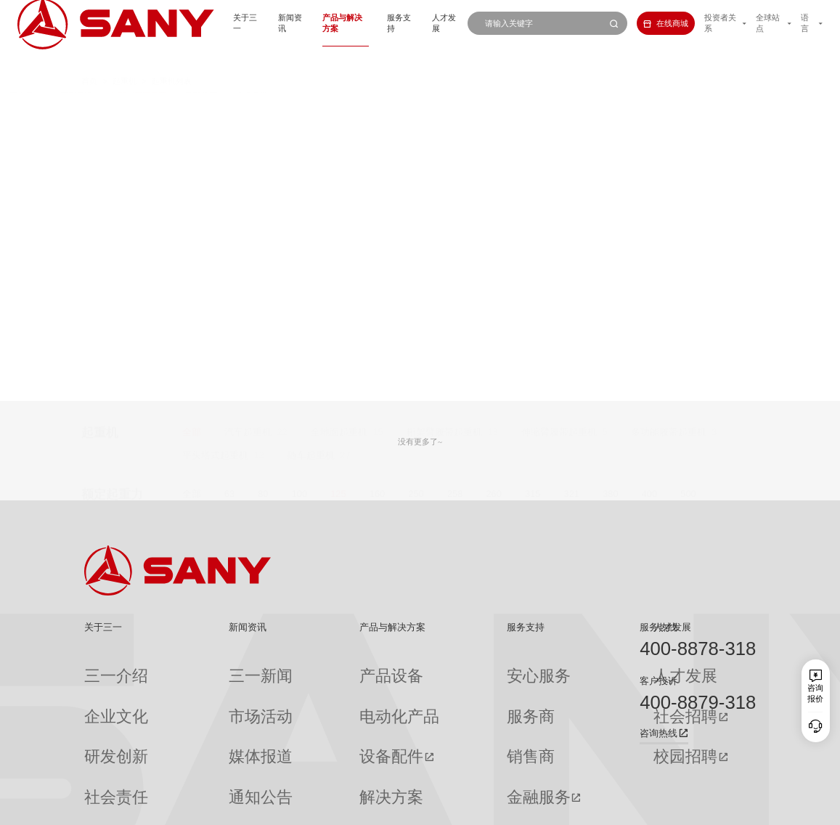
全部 (191, 107)
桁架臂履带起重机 (444, 107)
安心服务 (443, 666)
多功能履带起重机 (668, 107)
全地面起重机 (339, 107)
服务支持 (365, 23)
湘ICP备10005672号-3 (233, 807)
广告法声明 (737, 807)
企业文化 (100, 687)
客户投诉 (658, 680)
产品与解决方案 (302, 23)
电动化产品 (313, 687)
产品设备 (309, 666)
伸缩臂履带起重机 (559, 107)
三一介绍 (100, 666)
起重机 (124, 58)
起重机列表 (172, 58)
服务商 (439, 687)
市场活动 (205, 687)
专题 (197, 772)
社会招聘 (550, 688)
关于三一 (189, 23)
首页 (89, 58)
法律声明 (695, 807)
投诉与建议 (447, 772)
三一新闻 (205, 666)
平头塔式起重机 (215, 130)
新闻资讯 (240, 23)
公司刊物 (100, 772)
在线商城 (646, 23)
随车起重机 (311, 130)
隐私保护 (656, 807)
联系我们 (617, 807)
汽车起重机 (248, 107)
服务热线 (658, 627)
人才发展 (416, 23)
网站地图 (578, 807)
